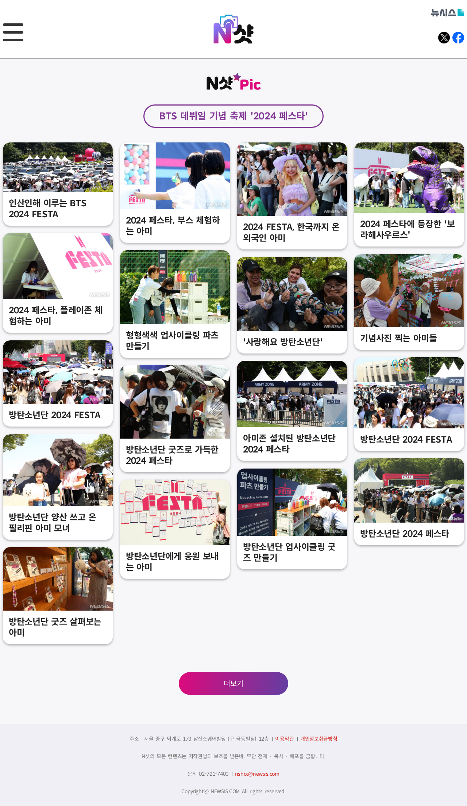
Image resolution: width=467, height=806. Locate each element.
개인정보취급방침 (318, 739)
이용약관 (284, 739)
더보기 (233, 683)
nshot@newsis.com (257, 774)
